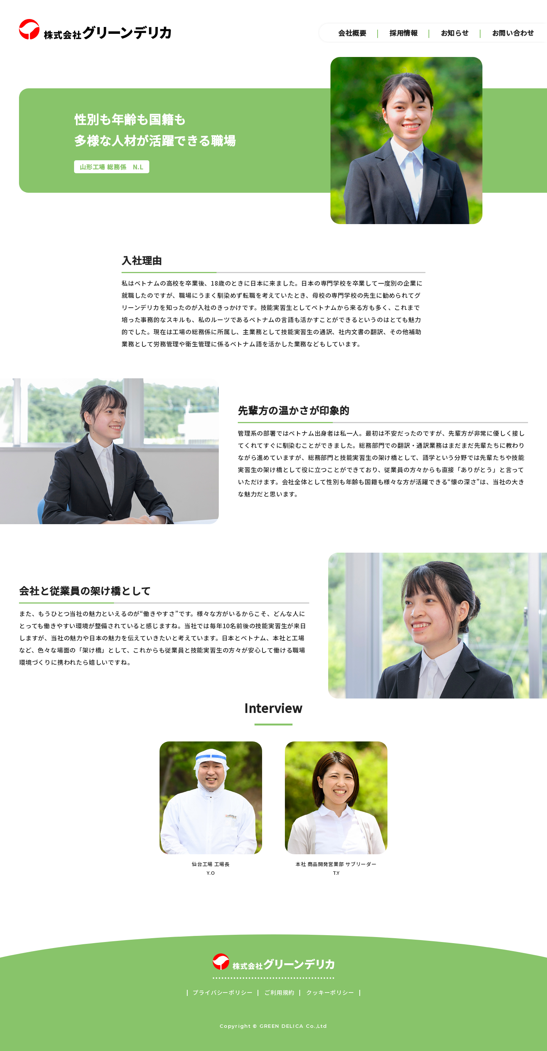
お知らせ (455, 33)
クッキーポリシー (330, 992)
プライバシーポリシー (223, 992)
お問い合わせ (513, 33)
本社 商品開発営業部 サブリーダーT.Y (336, 808)
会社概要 (352, 33)
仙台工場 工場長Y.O (211, 808)
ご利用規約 (279, 992)
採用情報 (403, 33)
